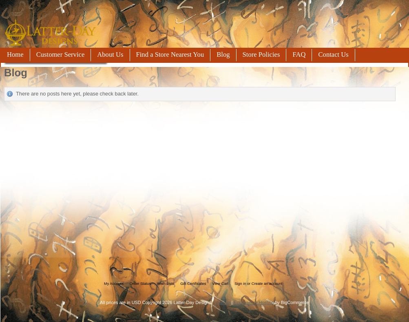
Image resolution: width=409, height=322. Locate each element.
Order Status (140, 284)
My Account (114, 284)
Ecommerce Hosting (254, 302)
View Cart (220, 284)
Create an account (267, 284)
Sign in (240, 284)
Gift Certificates (193, 284)
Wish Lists (165, 284)
